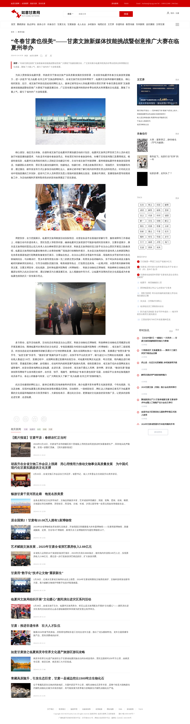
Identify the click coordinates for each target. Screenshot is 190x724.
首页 (13, 24)
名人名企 (81, 24)
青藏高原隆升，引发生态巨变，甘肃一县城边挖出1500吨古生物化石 (57, 678)
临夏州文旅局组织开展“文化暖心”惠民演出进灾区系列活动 (51, 599)
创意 (39, 429)
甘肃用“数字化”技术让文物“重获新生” (37, 573)
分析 (167, 226)
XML (120, 709)
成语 (142, 210)
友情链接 (99, 709)
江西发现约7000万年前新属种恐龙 (156, 319)
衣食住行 (51, 24)
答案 (158, 226)
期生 (142, 226)
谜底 (158, 210)
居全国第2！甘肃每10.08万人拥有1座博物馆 (41, 520)
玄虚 (142, 247)
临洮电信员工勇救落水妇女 (152, 306)
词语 (158, 205)
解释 (167, 205)
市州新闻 (140, 24)
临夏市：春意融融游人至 (151, 283)
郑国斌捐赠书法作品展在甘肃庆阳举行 (151, 114)
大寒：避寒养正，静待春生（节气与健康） (163, 141)
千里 (158, 231)
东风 (158, 247)
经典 (150, 226)
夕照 (158, 242)
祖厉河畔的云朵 (143, 125)
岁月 (167, 237)
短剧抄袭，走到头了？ (161, 173)
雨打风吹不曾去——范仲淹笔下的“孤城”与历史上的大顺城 (158, 111)
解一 (142, 221)
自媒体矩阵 (86, 709)
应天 (167, 231)
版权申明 (74, 709)
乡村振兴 (92, 24)
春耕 (150, 242)
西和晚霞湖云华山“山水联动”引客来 (155, 288)
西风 (150, 247)
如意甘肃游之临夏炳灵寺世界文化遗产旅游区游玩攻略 (48, 652)
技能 (44, 429)
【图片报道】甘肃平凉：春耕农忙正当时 (38, 437)
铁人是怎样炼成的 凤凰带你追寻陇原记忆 (152, 118)
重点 (150, 231)
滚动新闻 (115, 3)
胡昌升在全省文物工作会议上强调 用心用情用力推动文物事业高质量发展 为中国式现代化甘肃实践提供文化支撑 (69, 465)
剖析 (142, 231)
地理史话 (102, 24)
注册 (177, 13)
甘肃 (25, 429)
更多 (177, 134)
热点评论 (31, 24)
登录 (172, 13)
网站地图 (110, 709)
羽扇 (158, 237)
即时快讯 (144, 330)
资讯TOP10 (142, 257)
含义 (142, 216)
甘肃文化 (61, 24)
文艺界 (111, 24)
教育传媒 (130, 24)
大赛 (50, 429)
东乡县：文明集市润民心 (151, 301)
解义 (167, 221)
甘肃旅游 (71, 24)
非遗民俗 (120, 24)
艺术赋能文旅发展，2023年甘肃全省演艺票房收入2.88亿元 (51, 546)
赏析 (167, 210)
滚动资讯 (158, 432)
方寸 (142, 242)
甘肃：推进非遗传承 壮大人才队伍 (35, 625)
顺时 (142, 237)
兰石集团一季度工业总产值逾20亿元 (156, 261)
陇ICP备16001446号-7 (127, 714)
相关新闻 (16, 429)
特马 (150, 237)
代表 (150, 216)
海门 (167, 242)
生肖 (142, 205)
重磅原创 (21, 24)
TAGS (126, 3)
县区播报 (150, 24)
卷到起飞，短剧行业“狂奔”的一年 (164, 158)
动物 (158, 221)
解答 (150, 210)
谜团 (167, 216)
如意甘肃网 (15, 3)
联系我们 (62, 709)
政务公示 (41, 24)
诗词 (158, 216)
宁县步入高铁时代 (143, 121)
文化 (150, 221)
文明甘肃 (160, 24)
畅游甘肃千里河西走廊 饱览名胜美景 (37, 494)
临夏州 (32, 429)
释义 (150, 205)
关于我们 (50, 709)
